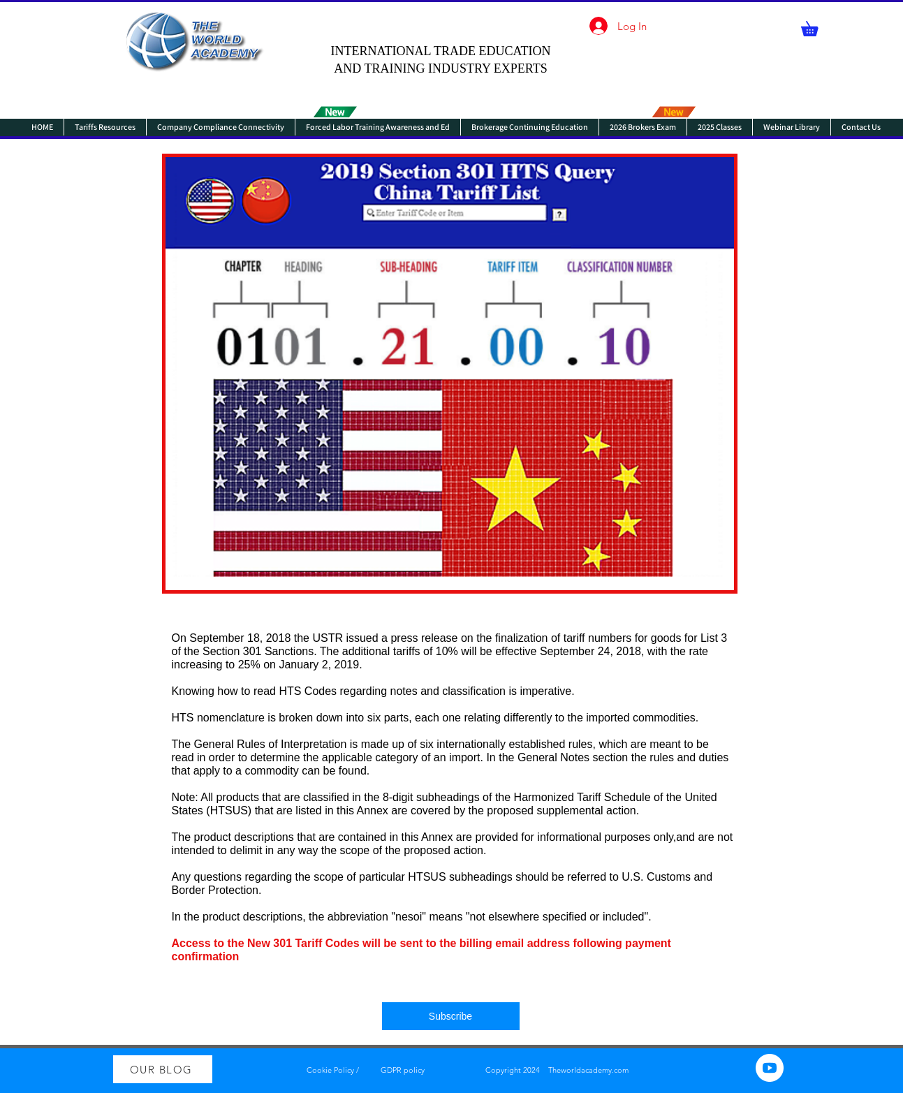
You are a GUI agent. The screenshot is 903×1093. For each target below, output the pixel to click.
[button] (816, 25)
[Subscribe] (451, 1016)
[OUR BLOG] (162, 1069)
